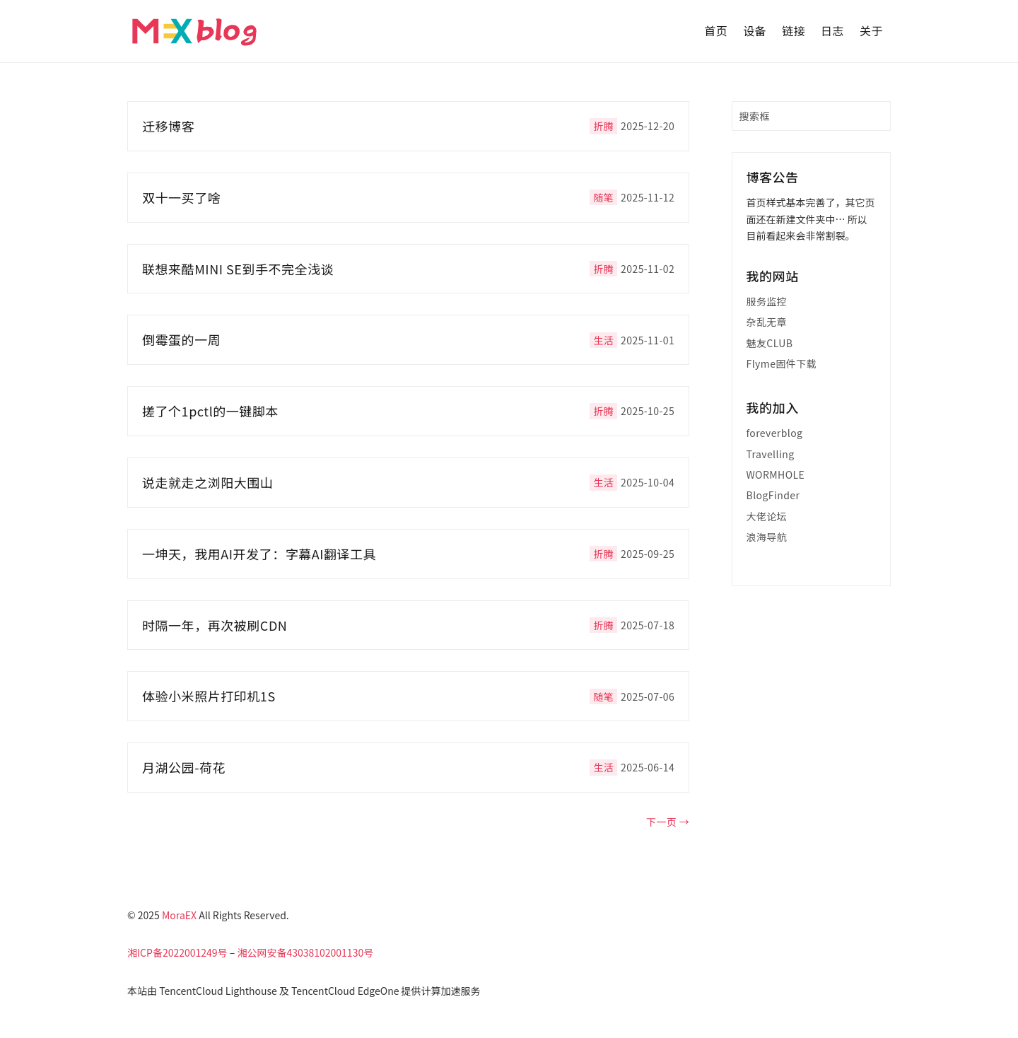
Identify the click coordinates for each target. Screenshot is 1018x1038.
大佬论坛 (767, 516)
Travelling (771, 454)
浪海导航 (767, 537)
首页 (715, 30)
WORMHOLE (776, 474)
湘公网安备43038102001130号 (305, 952)
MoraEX (179, 915)
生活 (603, 340)
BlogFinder (773, 495)
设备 (754, 30)
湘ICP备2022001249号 (177, 952)
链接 (793, 30)
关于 (871, 30)
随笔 (603, 197)
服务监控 (767, 301)
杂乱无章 (767, 322)
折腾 (603, 126)
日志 (832, 30)
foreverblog (775, 433)
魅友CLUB (770, 343)
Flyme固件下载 (782, 363)
